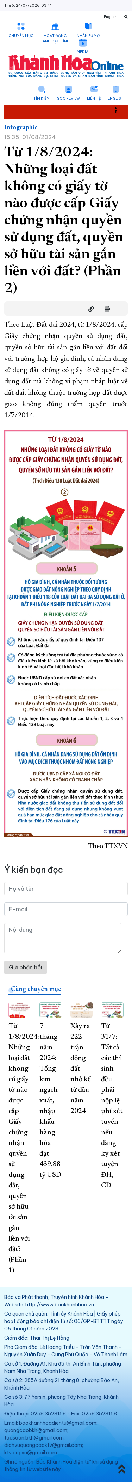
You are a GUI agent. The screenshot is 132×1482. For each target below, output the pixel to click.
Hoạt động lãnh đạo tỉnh (55, 39)
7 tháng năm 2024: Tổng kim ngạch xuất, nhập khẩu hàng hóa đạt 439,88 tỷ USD (50, 1101)
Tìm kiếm (41, 98)
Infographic (21, 128)
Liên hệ (94, 98)
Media (82, 52)
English (116, 98)
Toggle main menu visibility (119, 110)
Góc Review (68, 98)
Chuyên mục (20, 36)
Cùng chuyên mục (36, 989)
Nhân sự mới (89, 36)
